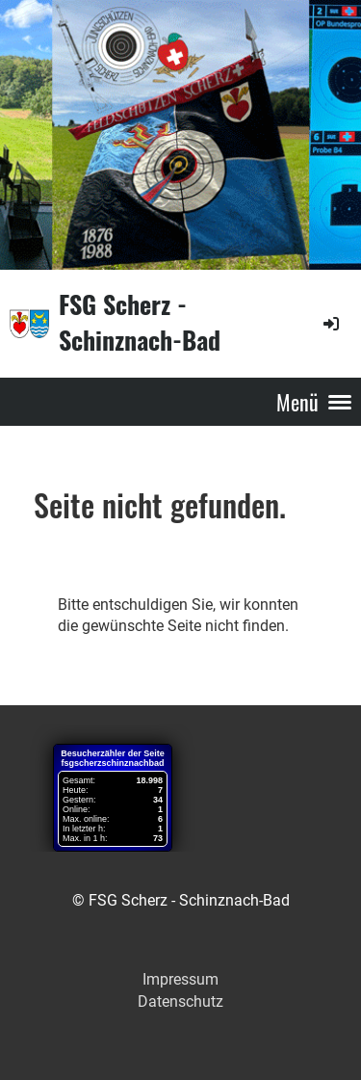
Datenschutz (180, 1001)
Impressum (180, 979)
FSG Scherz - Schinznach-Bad (139, 322)
